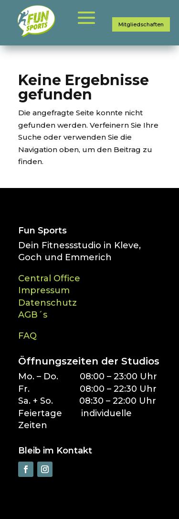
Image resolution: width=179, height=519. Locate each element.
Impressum (44, 290)
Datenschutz (47, 303)
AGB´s (32, 314)
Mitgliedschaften (141, 24)
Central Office (49, 278)
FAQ (27, 336)
